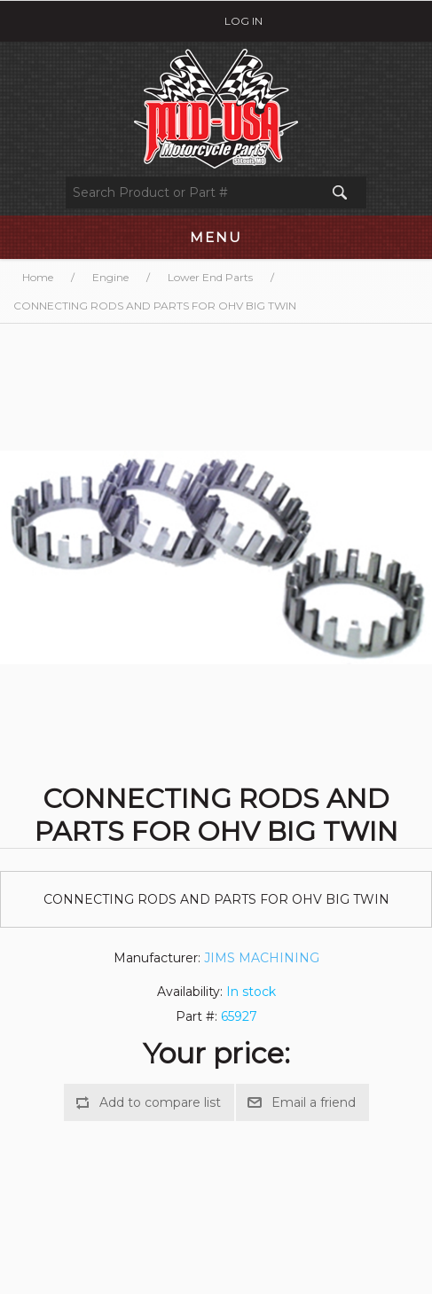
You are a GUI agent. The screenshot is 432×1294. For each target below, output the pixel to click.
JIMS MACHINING (261, 958)
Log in (243, 20)
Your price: (216, 1053)
